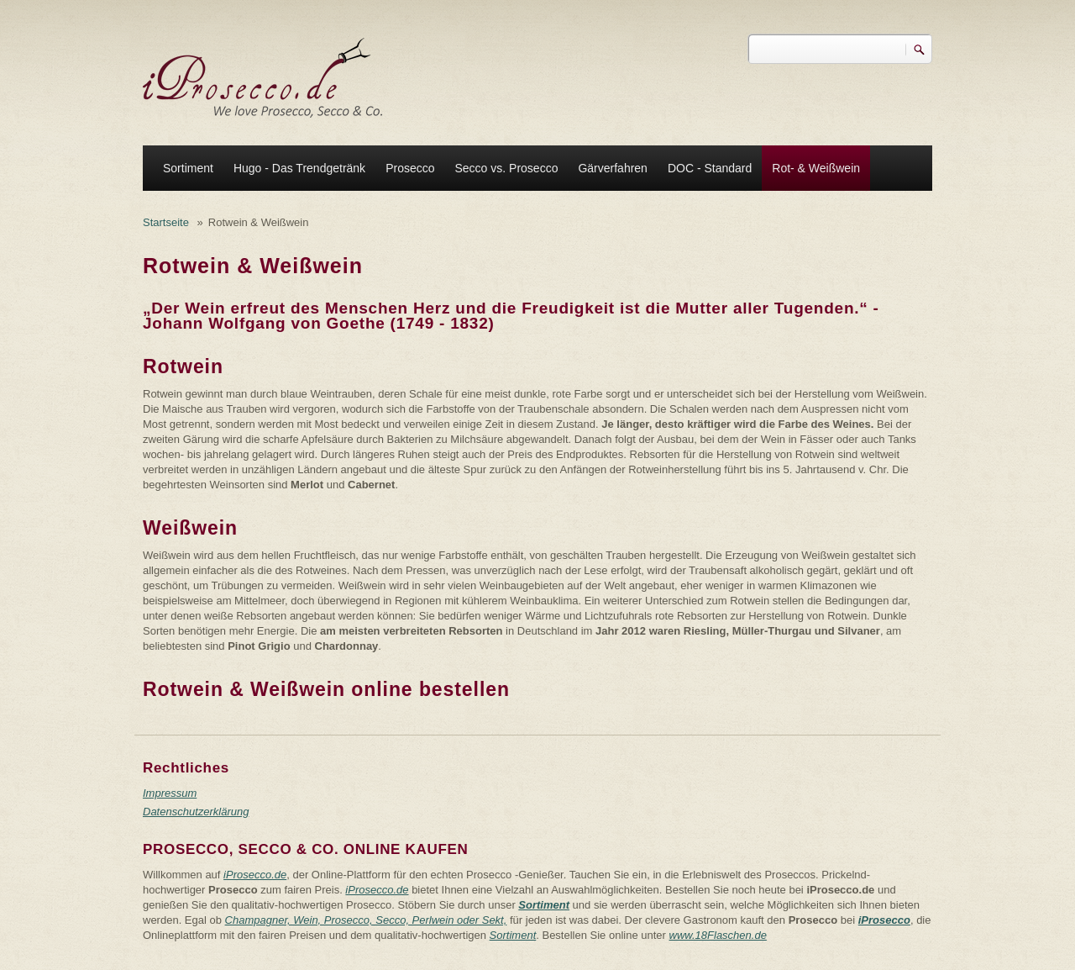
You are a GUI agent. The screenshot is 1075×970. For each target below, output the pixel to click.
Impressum (170, 793)
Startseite (166, 222)
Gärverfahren (612, 168)
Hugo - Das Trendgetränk (299, 168)
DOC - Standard (710, 168)
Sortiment (188, 168)
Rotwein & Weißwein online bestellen (326, 689)
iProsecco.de (254, 874)
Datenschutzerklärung (196, 811)
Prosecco (409, 168)
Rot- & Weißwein (816, 168)
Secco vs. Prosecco (506, 168)
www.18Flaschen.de (718, 935)
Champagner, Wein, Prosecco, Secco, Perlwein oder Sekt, (366, 920)
